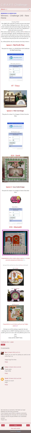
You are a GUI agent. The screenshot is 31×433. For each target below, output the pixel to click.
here (25, 258)
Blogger (19, 431)
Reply (6, 362)
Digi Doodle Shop (18, 45)
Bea (6, 352)
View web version (15, 428)
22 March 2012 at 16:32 (14, 367)
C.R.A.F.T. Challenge (14, 4)
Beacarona (16, 304)
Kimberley (16, 288)
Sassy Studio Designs (19, 187)
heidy (6, 367)
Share (3, 344)
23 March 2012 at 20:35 (15, 378)
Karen (21, 265)
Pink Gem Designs (18, 110)
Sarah (6, 378)
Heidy (16, 268)
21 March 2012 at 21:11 (13, 352)
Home (15, 425)
